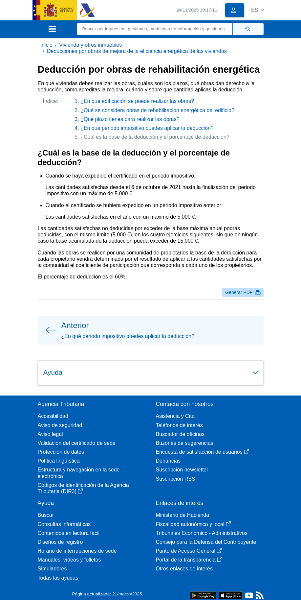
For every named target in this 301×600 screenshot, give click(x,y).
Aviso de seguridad (60, 425)
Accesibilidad (53, 416)
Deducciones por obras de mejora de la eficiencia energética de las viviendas (137, 51)
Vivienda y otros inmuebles (90, 45)
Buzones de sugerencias (184, 443)
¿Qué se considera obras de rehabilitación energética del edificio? (157, 110)
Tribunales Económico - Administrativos (202, 533)
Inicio (46, 45)
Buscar (46, 515)
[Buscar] (155, 29)
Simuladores (52, 568)
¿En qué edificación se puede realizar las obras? (137, 101)
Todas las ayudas (58, 578)
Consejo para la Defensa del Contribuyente (206, 542)
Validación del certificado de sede (77, 443)
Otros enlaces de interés (184, 568)
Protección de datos (61, 452)
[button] (258, 10)
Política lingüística (59, 461)
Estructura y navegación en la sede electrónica (79, 473)
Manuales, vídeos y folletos (69, 560)
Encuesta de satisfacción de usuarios (202, 452)
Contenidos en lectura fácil (69, 533)
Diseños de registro (60, 542)
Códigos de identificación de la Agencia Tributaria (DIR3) (83, 488)
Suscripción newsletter (182, 469)
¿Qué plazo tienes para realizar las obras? (130, 119)
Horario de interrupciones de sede (77, 551)
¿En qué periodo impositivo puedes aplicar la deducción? (147, 128)
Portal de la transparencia (189, 560)
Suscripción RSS (175, 479)
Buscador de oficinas (180, 434)
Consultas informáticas (64, 524)
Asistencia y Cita (175, 416)
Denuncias (168, 461)
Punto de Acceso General (189, 551)
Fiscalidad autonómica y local (193, 524)
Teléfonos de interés (179, 425)
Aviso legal (50, 434)
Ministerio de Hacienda (182, 515)
